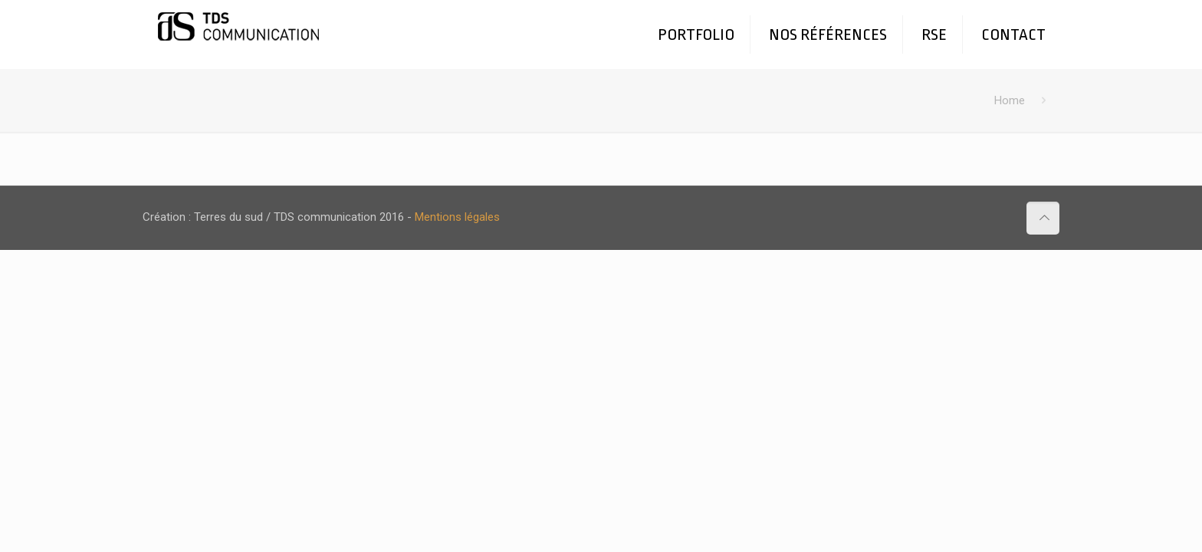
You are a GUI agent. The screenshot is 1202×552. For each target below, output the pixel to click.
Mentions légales (457, 217)
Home (1009, 100)
